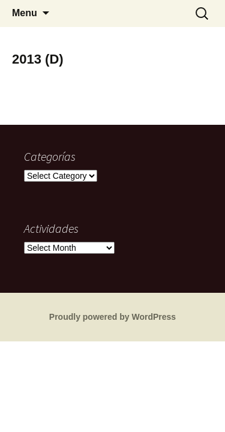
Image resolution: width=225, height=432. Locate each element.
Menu (24, 13)
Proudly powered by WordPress (112, 317)
